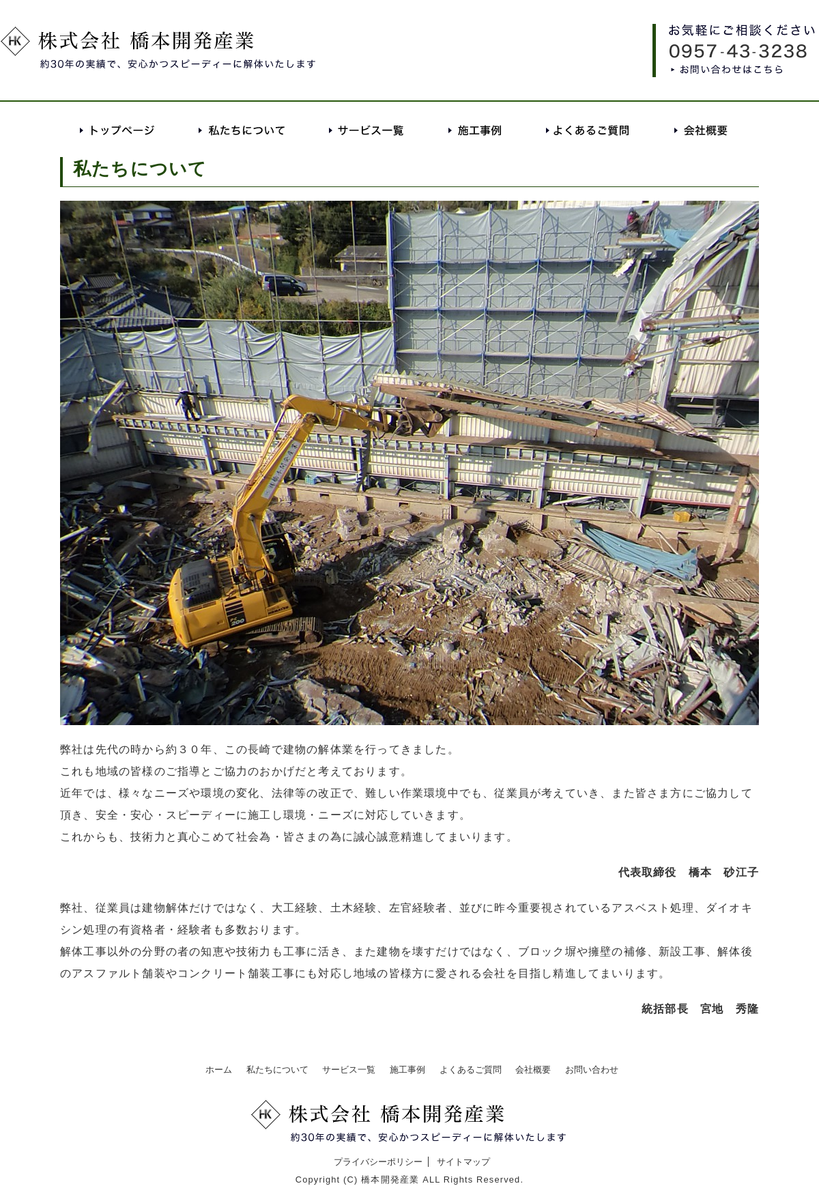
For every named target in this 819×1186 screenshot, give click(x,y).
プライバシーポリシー (378, 1162)
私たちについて (242, 130)
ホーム (218, 1069)
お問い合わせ (591, 1069)
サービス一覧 (366, 130)
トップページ (117, 130)
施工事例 (475, 130)
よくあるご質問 (588, 130)
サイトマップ (463, 1162)
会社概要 (701, 130)
